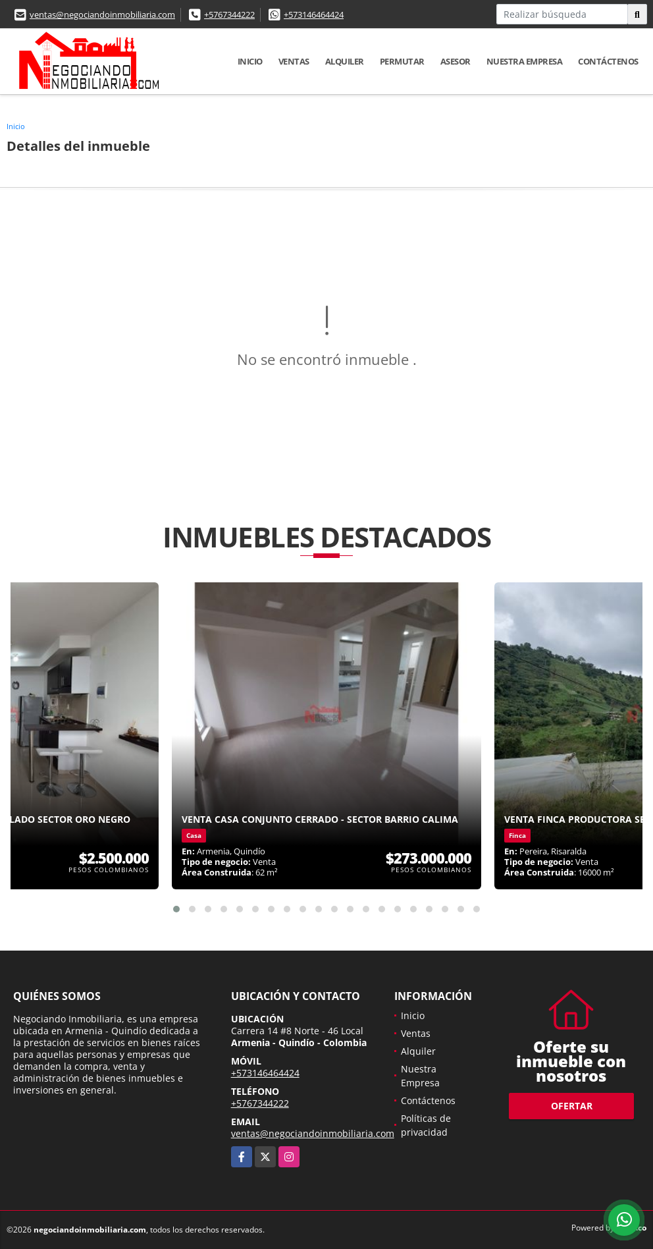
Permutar (402, 61)
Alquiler (344, 61)
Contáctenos (608, 61)
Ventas (293, 61)
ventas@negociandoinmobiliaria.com (102, 14)
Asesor (455, 61)
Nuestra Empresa (524, 61)
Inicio (250, 61)
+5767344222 (229, 14)
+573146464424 (314, 14)
